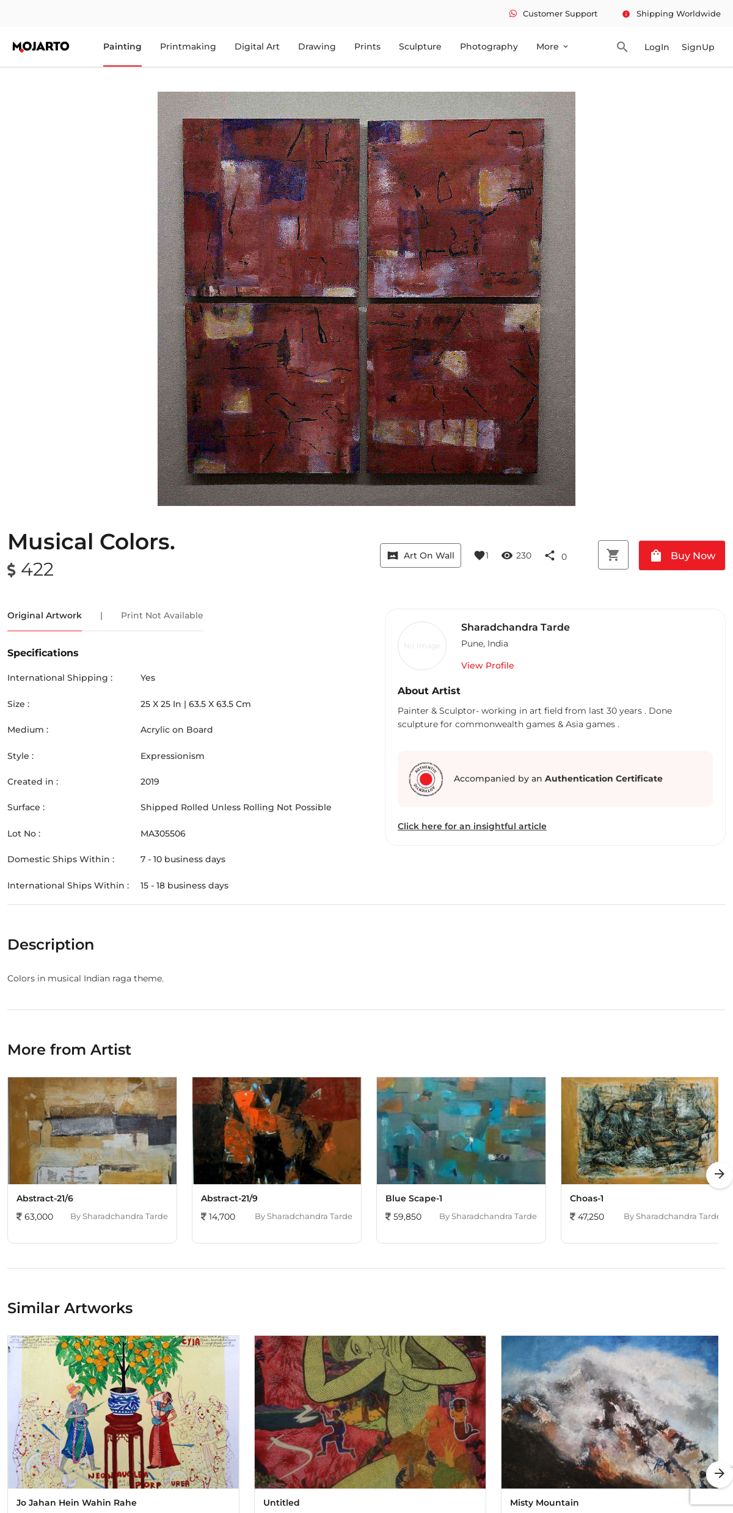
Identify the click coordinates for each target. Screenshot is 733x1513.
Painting (122, 46)
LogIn (656, 47)
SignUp (698, 47)
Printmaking (188, 46)
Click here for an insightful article (472, 826)
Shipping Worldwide (671, 13)
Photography (489, 46)
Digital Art (257, 46)
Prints (367, 46)
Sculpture (420, 46)
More (553, 46)
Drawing (317, 46)
